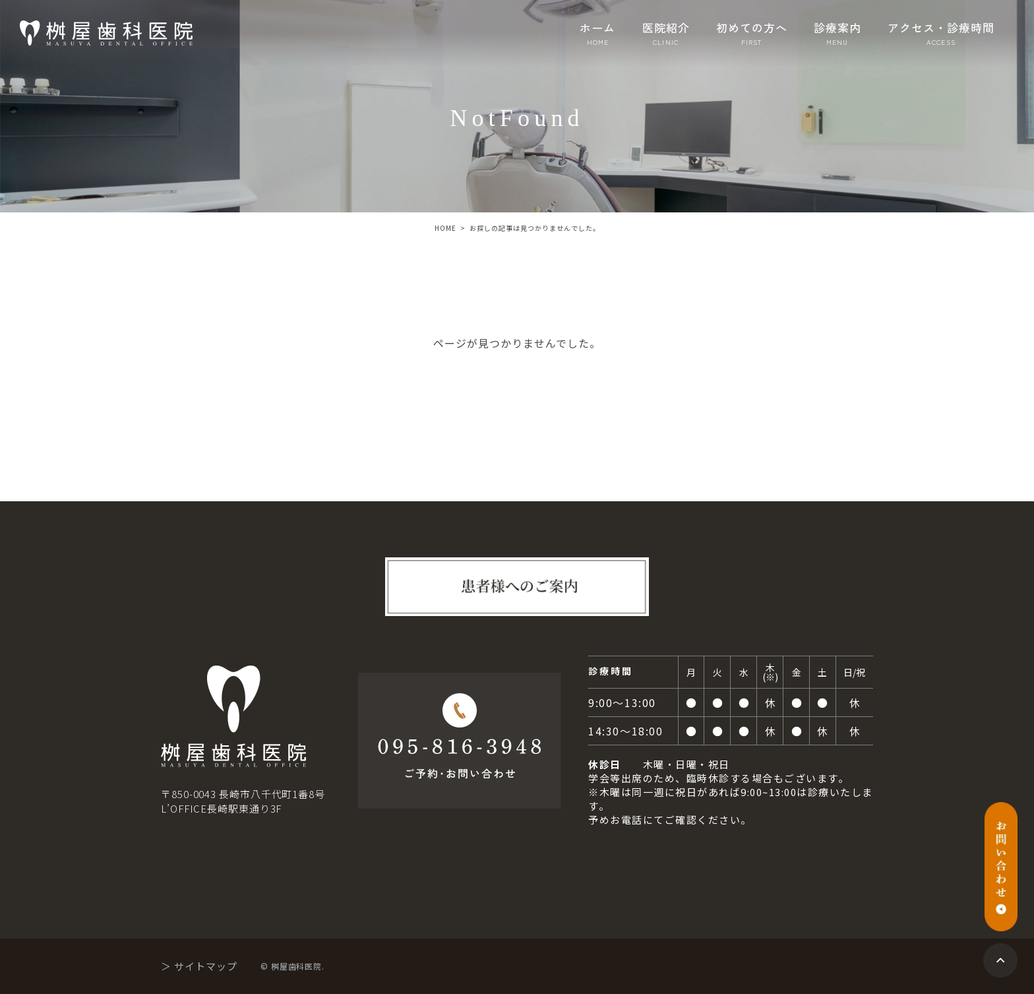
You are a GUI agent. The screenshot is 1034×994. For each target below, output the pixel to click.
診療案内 (837, 33)
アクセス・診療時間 (941, 33)
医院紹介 (666, 33)
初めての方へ (751, 33)
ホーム (597, 33)
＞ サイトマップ (199, 966)
